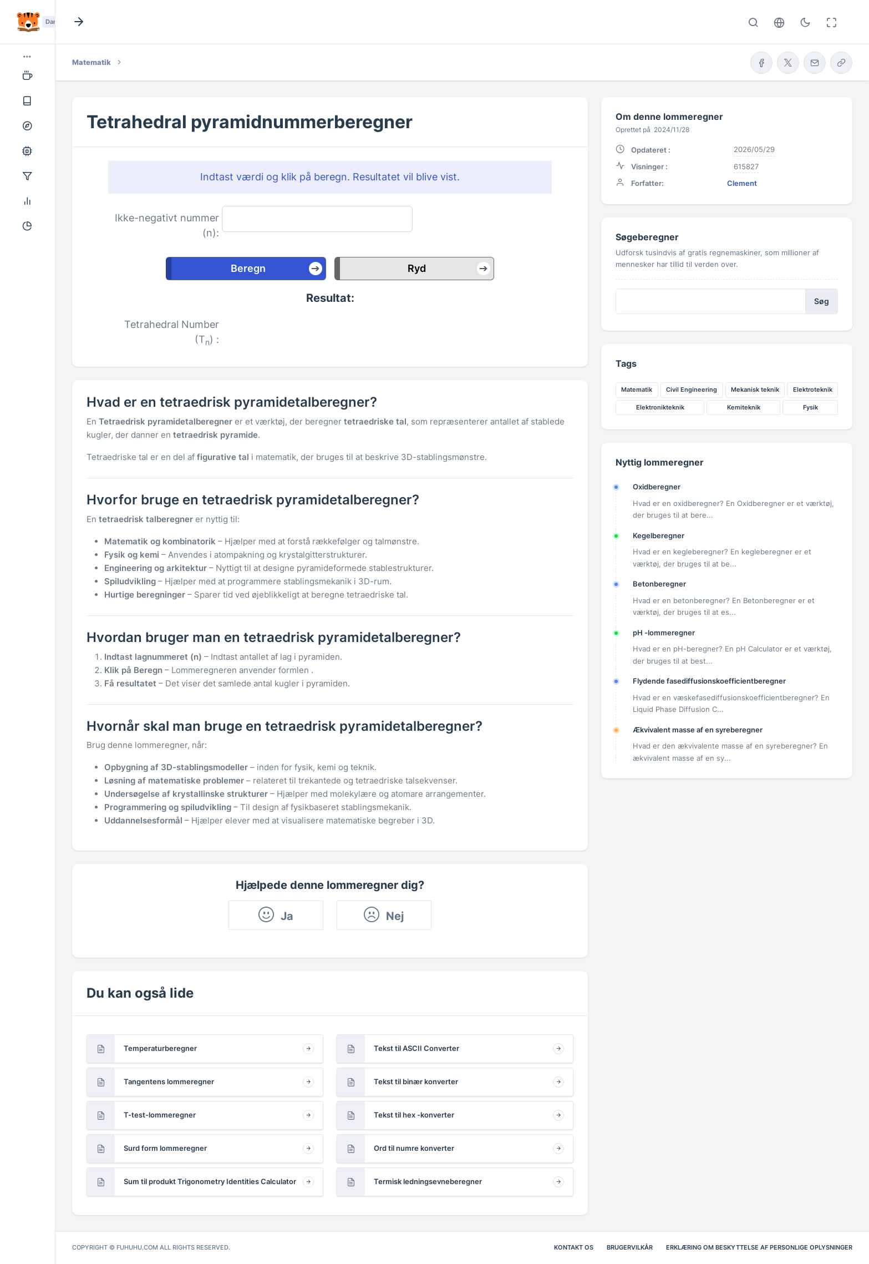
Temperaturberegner (160, 1048)
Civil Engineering (691, 389)
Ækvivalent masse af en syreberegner (698, 729)
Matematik (636, 389)
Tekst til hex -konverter (414, 1114)
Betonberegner (659, 583)
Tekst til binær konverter (416, 1081)
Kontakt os (573, 1247)
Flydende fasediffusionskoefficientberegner (709, 680)
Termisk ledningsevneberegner (428, 1181)
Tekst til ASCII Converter (416, 1048)
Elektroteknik (812, 389)
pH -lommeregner (664, 632)
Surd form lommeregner (165, 1148)
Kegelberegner (658, 535)
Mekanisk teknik (755, 389)
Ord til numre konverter (414, 1148)
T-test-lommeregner (160, 1114)
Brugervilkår (630, 1247)
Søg (821, 301)
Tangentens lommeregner (169, 1081)
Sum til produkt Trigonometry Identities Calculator (210, 1181)
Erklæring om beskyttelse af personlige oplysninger (759, 1247)
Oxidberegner (656, 486)
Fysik (810, 407)
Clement (742, 183)
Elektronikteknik (660, 407)
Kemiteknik (743, 407)
